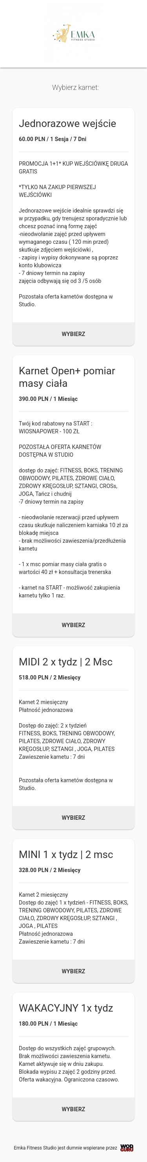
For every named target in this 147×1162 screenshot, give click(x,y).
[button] (73, 227)
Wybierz (73, 334)
